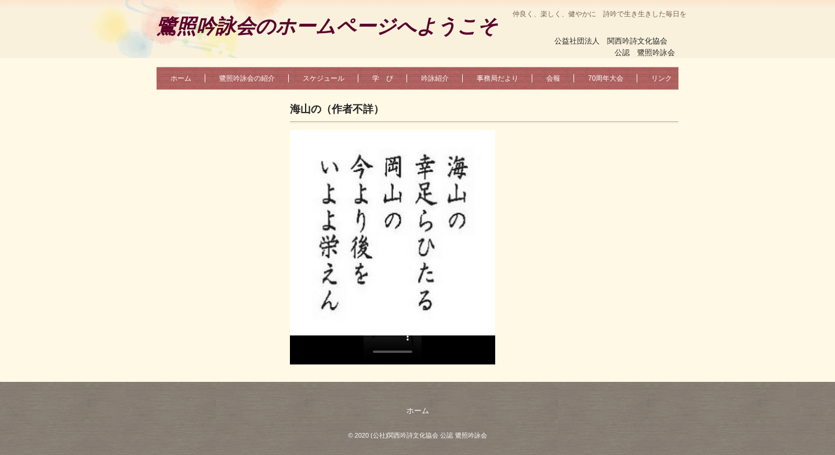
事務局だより (497, 78)
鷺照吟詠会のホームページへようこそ (327, 26)
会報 (553, 78)
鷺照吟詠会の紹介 (247, 78)
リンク (661, 78)
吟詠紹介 (435, 78)
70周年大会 (605, 78)
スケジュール (323, 78)
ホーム (180, 78)
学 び (382, 78)
